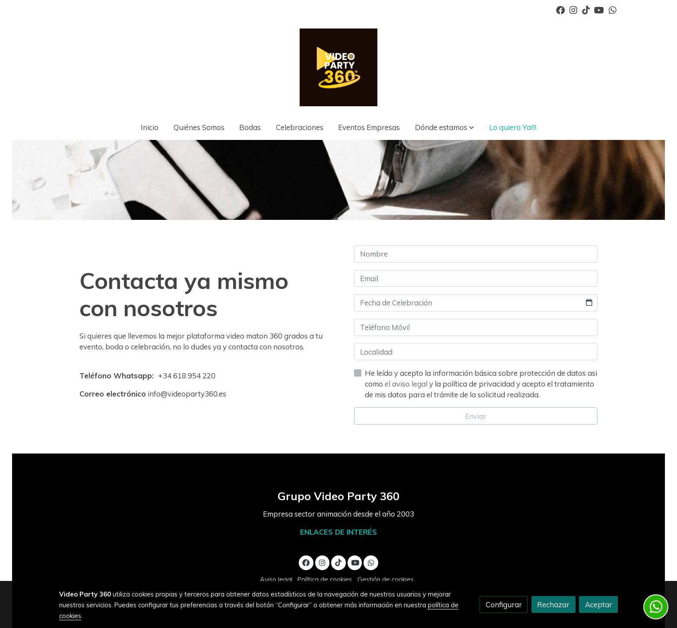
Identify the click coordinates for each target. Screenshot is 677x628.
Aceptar (598, 604)
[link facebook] (560, 9)
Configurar (504, 604)
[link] (338, 67)
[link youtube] (599, 9)
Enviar (476, 416)
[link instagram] (573, 9)
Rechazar (553, 604)
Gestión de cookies (385, 579)
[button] (444, 127)
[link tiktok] (586, 9)
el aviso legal (407, 383)
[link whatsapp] (613, 9)
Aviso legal (276, 579)
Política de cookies (324, 579)
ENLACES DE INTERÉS (338, 531)
